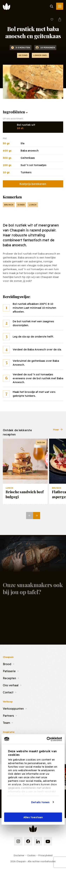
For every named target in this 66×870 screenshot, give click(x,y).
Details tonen (40, 802)
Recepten (9, 677)
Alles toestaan (33, 817)
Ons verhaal (10, 684)
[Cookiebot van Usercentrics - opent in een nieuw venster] (47, 739)
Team (6, 722)
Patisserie (9, 670)
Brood (7, 663)
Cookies (31, 855)
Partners (8, 715)
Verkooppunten (13, 708)
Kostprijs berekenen (32, 184)
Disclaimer (19, 855)
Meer (58, 432)
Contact (8, 692)
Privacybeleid (45, 855)
